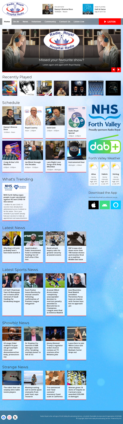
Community (50, 21)
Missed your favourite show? (61, 60)
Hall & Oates (100, 9)
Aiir (120, 418)
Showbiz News (15, 323)
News (25, 21)
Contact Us (64, 21)
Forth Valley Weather (104, 158)
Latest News (13, 228)
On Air (16, 21)
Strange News (15, 367)
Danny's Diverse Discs (64, 9)
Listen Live (79, 21)
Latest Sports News (20, 269)
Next (118, 69)
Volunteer (36, 21)
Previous (113, 69)
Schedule (11, 102)
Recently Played (17, 77)
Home (7, 21)
